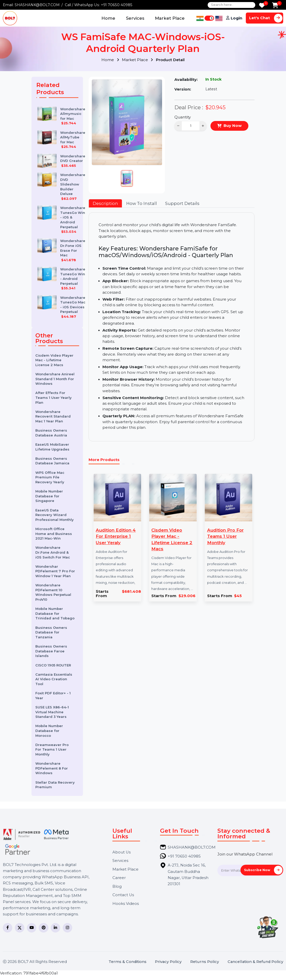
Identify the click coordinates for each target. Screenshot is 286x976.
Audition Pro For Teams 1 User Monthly (225, 536)
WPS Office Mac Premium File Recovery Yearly (49, 477)
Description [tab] (105, 203)
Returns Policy (204, 962)
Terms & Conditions (127, 962)
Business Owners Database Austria (51, 432)
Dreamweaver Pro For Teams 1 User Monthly (52, 749)
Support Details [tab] (182, 203)
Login (236, 18)
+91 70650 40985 (116, 5)
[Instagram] (67, 928)
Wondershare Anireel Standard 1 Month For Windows (55, 379)
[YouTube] (31, 928)
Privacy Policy (168, 962)
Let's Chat (265, 18)
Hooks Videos (125, 904)
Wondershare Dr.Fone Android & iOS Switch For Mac (52, 552)
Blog (117, 887)
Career (119, 878)
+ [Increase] (203, 126)
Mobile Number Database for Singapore (49, 496)
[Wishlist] (262, 6)
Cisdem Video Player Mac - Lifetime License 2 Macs (54, 360)
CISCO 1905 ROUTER (53, 665)
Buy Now (233, 125)
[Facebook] (7, 928)
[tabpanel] (172, 326)
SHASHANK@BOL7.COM (37, 5)
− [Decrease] (178, 126)
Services (135, 18)
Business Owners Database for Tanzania (51, 632)
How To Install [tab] (141, 203)
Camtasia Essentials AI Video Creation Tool (53, 679)
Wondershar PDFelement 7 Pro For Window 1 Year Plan (55, 571)
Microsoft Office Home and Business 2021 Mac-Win (53, 533)
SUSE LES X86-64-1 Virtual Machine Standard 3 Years (52, 712)
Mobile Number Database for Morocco (49, 730)
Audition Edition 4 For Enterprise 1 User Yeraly (116, 536)
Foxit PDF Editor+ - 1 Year (53, 695)
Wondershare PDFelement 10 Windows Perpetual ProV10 (53, 592)
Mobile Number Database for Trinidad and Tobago (55, 613)
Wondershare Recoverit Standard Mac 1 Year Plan (53, 416)
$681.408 (131, 591)
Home (108, 18)
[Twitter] (19, 928)
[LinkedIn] (55, 928)
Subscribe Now (263, 870)
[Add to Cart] (275, 6)
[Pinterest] (43, 928)
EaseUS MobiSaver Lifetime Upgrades (52, 446)
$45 (238, 596)
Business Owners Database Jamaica (52, 460)
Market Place (170, 18)
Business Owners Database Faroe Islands (51, 651)
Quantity (182, 117)
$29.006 (186, 596)
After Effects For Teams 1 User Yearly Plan (53, 397)
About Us (121, 852)
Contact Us (123, 895)
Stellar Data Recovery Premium (55, 784)
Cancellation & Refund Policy (255, 962)
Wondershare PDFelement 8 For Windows (51, 768)
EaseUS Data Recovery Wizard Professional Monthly (54, 515)
